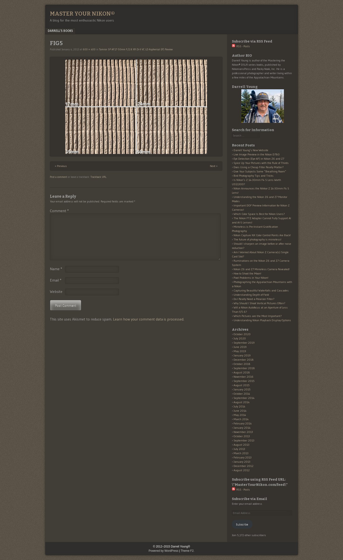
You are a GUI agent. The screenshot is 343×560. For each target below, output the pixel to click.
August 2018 (242, 372)
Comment (59, 210)
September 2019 (244, 342)
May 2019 (240, 351)
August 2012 (242, 470)
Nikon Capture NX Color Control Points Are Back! (262, 235)
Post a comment (58, 177)
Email (55, 280)
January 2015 (242, 389)
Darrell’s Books (60, 31)
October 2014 (242, 393)
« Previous (61, 166)
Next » (213, 166)
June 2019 (240, 347)
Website (56, 291)
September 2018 (244, 368)
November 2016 (243, 376)
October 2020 (242, 334)
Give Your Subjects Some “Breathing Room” (260, 171)
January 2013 (242, 461)
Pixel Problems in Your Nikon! (251, 277)
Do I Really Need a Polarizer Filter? (254, 299)
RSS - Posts (241, 46)
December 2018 (244, 359)
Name (56, 268)
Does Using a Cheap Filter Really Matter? (259, 167)
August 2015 (242, 385)
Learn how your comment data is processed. (148, 319)
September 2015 (244, 381)
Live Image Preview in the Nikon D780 (257, 154)
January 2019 (242, 355)
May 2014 (240, 415)
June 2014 (240, 410)
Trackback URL (98, 177)
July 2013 (239, 449)
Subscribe (242, 524)
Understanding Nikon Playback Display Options (262, 320)
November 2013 (243, 432)
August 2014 (242, 402)
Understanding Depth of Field (251, 294)
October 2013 (242, 436)
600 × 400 (89, 49)
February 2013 (243, 457)
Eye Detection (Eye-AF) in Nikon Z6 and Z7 (259, 158)
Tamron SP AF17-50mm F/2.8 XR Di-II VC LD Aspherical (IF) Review (136, 49)
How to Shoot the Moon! (247, 273)
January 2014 (242, 427)
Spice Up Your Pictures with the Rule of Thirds (261, 163)
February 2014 (243, 423)
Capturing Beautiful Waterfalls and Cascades (261, 290)
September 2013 (244, 440)
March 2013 (241, 453)
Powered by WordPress (163, 550)
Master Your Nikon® (82, 13)
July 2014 (239, 406)
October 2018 (242, 364)
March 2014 (241, 419)
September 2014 (244, 398)
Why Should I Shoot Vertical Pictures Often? (259, 303)
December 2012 (243, 466)
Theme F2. (187, 550)
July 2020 (240, 338)
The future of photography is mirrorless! (257, 239)
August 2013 (241, 444)
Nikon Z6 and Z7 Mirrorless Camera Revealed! (262, 269)
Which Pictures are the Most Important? (258, 316)
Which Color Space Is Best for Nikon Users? (259, 214)
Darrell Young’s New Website (251, 150)
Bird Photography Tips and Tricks (254, 175)
